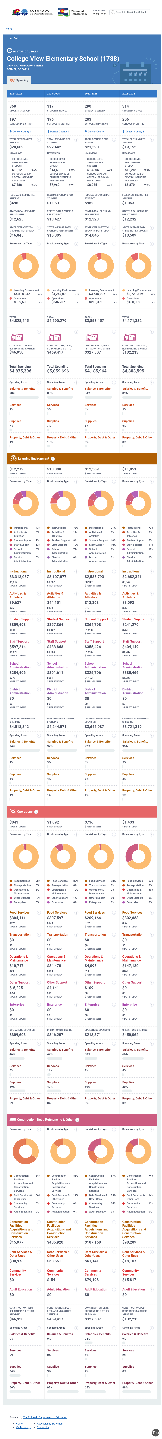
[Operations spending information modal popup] (36, 812)
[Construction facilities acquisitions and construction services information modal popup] (39, 1222)
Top (156, 1432)
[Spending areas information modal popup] (39, 1044)
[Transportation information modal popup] (39, 935)
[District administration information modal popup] (39, 689)
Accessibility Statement (50, 1423)
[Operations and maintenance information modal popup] (39, 957)
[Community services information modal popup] (39, 1271)
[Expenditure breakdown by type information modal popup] (39, 244)
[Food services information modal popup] (39, 912)
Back (14, 38)
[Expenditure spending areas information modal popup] (39, 382)
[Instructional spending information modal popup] (39, 571)
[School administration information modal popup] (39, 664)
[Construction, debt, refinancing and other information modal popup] (39, 332)
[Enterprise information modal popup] (39, 1004)
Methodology (23, 1427)
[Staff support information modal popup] (39, 641)
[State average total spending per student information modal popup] (39, 228)
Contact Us (43, 1427)
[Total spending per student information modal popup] (39, 140)
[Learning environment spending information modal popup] (53, 459)
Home (9, 28)
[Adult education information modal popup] (39, 1289)
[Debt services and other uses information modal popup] (39, 1252)
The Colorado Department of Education (45, 1417)
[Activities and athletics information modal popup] (39, 593)
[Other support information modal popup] (39, 982)
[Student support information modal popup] (39, 619)
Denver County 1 (20, 131)
